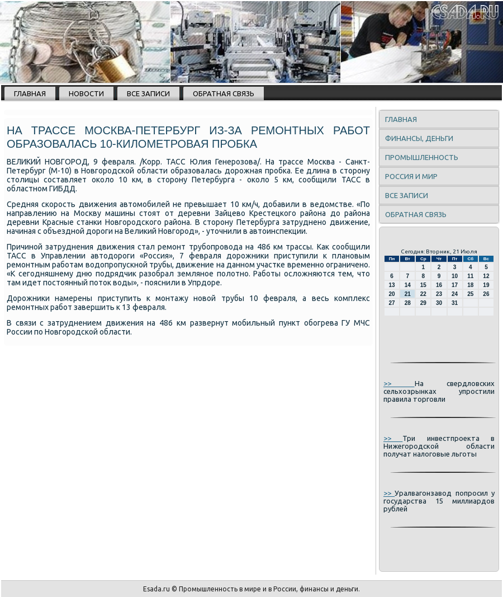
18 (470, 285)
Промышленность (421, 157)
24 (455, 294)
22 (423, 294)
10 (455, 276)
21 (408, 294)
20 (392, 294)
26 (486, 294)
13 (392, 285)
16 (439, 285)
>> (399, 383)
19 (486, 285)
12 (486, 276)
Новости (86, 93)
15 (423, 285)
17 (455, 285)
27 (392, 303)
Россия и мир (411, 176)
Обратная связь (223, 93)
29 (423, 303)
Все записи (148, 93)
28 (408, 303)
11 (470, 276)
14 (408, 285)
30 (439, 303)
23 (439, 294)
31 (455, 303)
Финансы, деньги (419, 138)
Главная (30, 93)
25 (470, 294)
